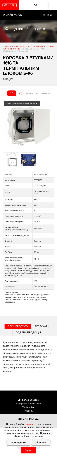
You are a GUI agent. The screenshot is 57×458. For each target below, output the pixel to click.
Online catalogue (19, 47)
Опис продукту (18, 326)
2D (11, 93)
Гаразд (28, 450)
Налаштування (18, 442)
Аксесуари (42, 326)
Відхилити (41, 442)
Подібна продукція (28, 332)
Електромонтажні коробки (41, 47)
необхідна (30, 424)
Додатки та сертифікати (37, 94)
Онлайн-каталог (13, 14)
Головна (7, 47)
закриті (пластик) (12, 49)
